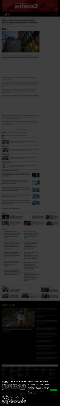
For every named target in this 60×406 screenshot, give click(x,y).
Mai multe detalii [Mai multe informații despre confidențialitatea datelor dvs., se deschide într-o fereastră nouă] (22, 389)
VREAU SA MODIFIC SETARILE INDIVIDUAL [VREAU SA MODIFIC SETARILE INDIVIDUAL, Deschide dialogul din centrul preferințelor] (53, 394)
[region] (30, 393)
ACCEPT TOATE (54, 389)
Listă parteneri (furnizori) (32, 393)
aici (20, 397)
